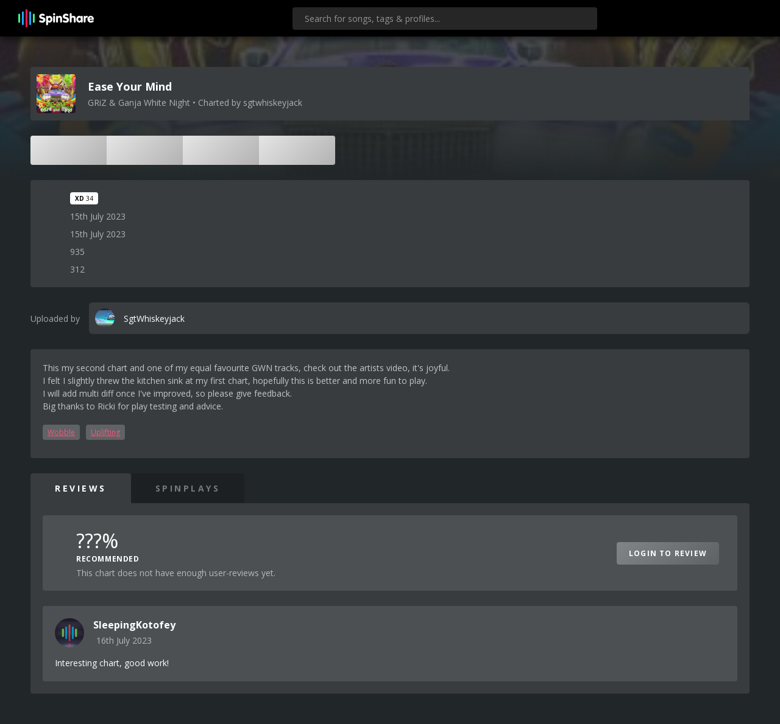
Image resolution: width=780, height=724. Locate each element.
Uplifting (105, 432)
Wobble (61, 432)
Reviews (81, 488)
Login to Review (668, 553)
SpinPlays (188, 488)
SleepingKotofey (134, 625)
